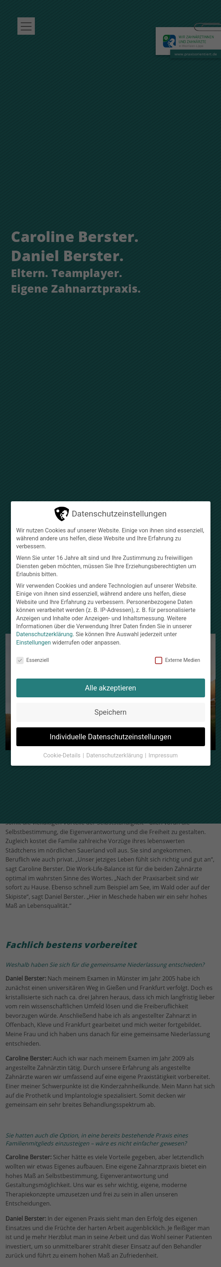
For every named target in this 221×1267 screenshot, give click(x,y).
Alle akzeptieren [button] (110, 688)
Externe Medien (177, 660)
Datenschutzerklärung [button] (115, 755)
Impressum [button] (163, 755)
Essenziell (32, 660)
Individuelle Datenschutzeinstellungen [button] (110, 736)
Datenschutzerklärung (44, 634)
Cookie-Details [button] (62, 755)
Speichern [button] (110, 712)
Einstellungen (33, 642)
